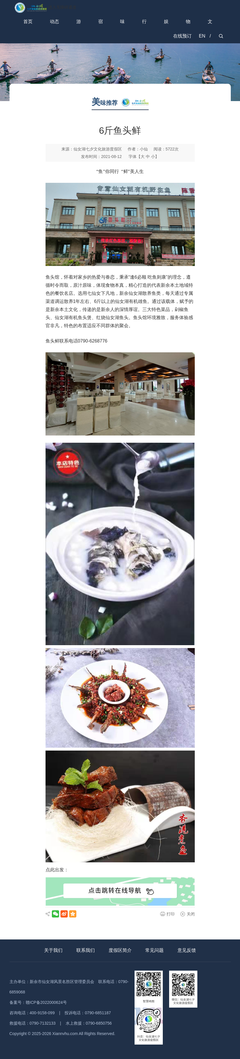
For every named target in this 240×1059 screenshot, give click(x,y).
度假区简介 (120, 950)
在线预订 (182, 35)
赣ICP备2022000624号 (46, 1002)
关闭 (191, 914)
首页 (28, 21)
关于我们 (53, 950)
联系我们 (85, 950)
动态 (54, 21)
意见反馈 (186, 950)
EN (202, 35)
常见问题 (154, 950)
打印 (171, 914)
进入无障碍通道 (62, 7)
